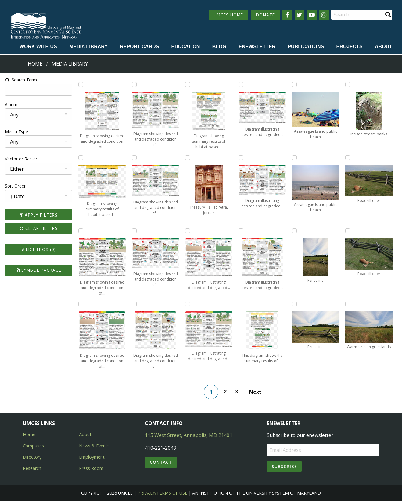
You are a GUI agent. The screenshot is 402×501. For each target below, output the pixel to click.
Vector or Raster (20, 159)
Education (185, 46)
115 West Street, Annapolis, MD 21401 (188, 435)
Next (255, 391)
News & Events (94, 446)
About (383, 46)
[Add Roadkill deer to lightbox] (348, 157)
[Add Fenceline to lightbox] (295, 230)
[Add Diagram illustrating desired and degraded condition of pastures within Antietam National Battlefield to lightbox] (241, 157)
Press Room (91, 468)
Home (35, 63)
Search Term (20, 80)
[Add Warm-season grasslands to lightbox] (348, 304)
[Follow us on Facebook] (287, 15)
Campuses (33, 446)
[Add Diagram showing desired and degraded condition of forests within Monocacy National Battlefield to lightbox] (133, 84)
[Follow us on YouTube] (312, 15)
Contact (161, 462)
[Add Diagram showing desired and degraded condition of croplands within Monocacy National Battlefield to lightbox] (80, 304)
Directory (32, 457)
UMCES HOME (228, 15)
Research (32, 468)
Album (10, 104)
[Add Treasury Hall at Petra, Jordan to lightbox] (187, 157)
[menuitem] (38, 47)
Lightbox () (38, 249)
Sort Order (14, 186)
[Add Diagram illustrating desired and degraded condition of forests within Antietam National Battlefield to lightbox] (187, 304)
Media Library (88, 46)
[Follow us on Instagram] (324, 15)
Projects (349, 46)
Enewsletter (257, 46)
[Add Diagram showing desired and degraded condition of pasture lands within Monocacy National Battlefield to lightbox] (133, 230)
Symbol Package (37, 270)
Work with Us (38, 46)
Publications (306, 46)
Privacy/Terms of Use (162, 493)
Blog (219, 46)
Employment (92, 457)
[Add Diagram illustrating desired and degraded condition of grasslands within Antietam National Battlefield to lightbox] (241, 84)
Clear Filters (38, 228)
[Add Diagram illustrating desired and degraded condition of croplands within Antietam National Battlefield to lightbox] (187, 230)
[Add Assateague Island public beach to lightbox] (295, 84)
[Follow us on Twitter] (299, 15)
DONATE (265, 15)
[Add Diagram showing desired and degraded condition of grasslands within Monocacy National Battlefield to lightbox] (133, 157)
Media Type (15, 131)
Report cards (139, 46)
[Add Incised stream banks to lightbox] (348, 84)
